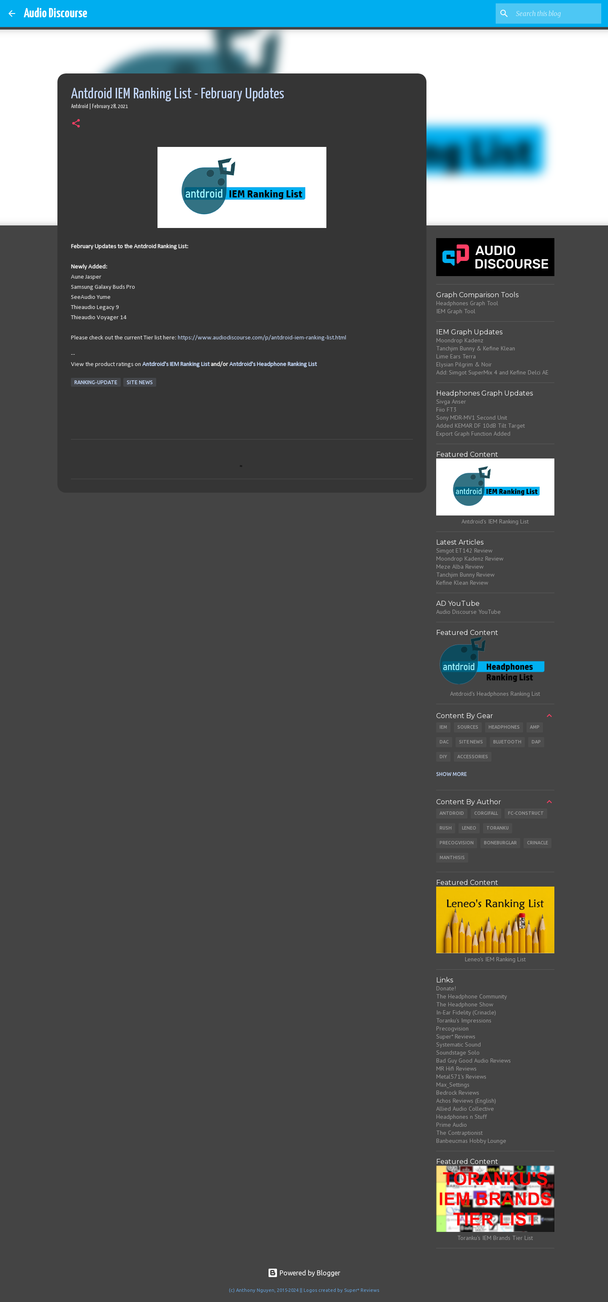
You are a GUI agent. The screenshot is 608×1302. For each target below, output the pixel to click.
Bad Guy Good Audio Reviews (473, 1060)
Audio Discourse (55, 13)
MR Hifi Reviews (456, 1068)
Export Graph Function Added (473, 433)
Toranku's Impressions (463, 1020)
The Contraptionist (459, 1133)
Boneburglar (500, 842)
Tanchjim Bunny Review (465, 574)
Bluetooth (507, 741)
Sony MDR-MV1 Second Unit (471, 417)
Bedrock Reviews (457, 1092)
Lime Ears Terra (456, 356)
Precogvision (457, 842)
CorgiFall (486, 813)
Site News (140, 382)
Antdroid (452, 813)
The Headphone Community (471, 996)
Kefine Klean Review (462, 582)
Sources (467, 727)
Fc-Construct (526, 813)
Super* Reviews (455, 1036)
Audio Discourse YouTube (468, 612)
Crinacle (537, 842)
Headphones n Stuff (461, 1116)
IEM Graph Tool (455, 311)
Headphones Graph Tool (467, 303)
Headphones (504, 727)
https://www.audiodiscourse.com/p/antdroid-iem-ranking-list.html (262, 338)
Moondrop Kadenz (459, 340)
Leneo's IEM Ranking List (495, 959)
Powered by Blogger (304, 1273)
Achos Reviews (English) (466, 1100)
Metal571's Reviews (461, 1076)
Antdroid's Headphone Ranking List (273, 364)
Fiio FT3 (446, 409)
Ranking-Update (95, 382)
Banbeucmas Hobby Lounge (471, 1141)
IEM (443, 727)
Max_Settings (453, 1084)
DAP (536, 741)
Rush (446, 827)
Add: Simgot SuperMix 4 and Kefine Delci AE (492, 372)
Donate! (446, 988)
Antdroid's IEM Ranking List (175, 364)
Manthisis (452, 857)
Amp (535, 727)
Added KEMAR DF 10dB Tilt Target (480, 425)
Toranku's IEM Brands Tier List (495, 1238)
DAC (444, 741)
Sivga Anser (451, 401)
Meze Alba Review (459, 566)
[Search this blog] (557, 13)
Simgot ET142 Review (464, 550)
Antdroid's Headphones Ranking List (495, 693)
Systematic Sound (458, 1044)
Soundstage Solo (458, 1052)
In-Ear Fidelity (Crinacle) (466, 1012)
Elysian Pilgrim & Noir (464, 364)
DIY (443, 756)
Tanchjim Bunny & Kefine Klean (475, 348)
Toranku (497, 827)
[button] (76, 124)
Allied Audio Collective (465, 1108)
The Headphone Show (464, 1004)
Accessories (472, 756)
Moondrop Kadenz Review (469, 558)
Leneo (469, 827)
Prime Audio (451, 1124)
